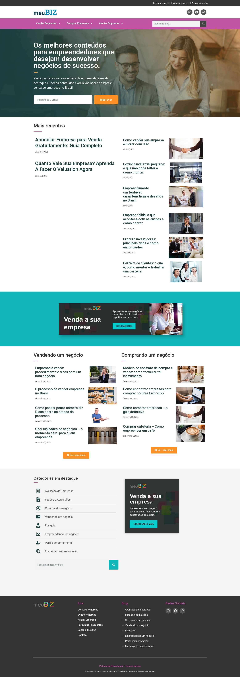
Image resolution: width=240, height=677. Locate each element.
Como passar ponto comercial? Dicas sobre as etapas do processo (59, 412)
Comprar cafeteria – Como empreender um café (143, 428)
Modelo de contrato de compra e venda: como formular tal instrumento (148, 372)
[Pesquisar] (203, 24)
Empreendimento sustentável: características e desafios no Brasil (143, 194)
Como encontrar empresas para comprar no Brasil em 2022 (147, 391)
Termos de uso (133, 666)
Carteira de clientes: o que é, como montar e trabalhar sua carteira (144, 267)
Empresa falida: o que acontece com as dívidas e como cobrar (143, 219)
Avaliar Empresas (111, 23)
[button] (76, 455)
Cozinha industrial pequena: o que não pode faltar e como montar (144, 168)
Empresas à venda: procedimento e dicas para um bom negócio (58, 372)
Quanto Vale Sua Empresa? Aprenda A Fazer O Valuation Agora (75, 166)
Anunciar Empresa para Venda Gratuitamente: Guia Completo (68, 142)
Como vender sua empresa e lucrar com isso (143, 142)
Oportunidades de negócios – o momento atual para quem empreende (59, 433)
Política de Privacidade (111, 666)
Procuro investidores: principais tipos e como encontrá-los (141, 243)
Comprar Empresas (80, 23)
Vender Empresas (48, 23)
